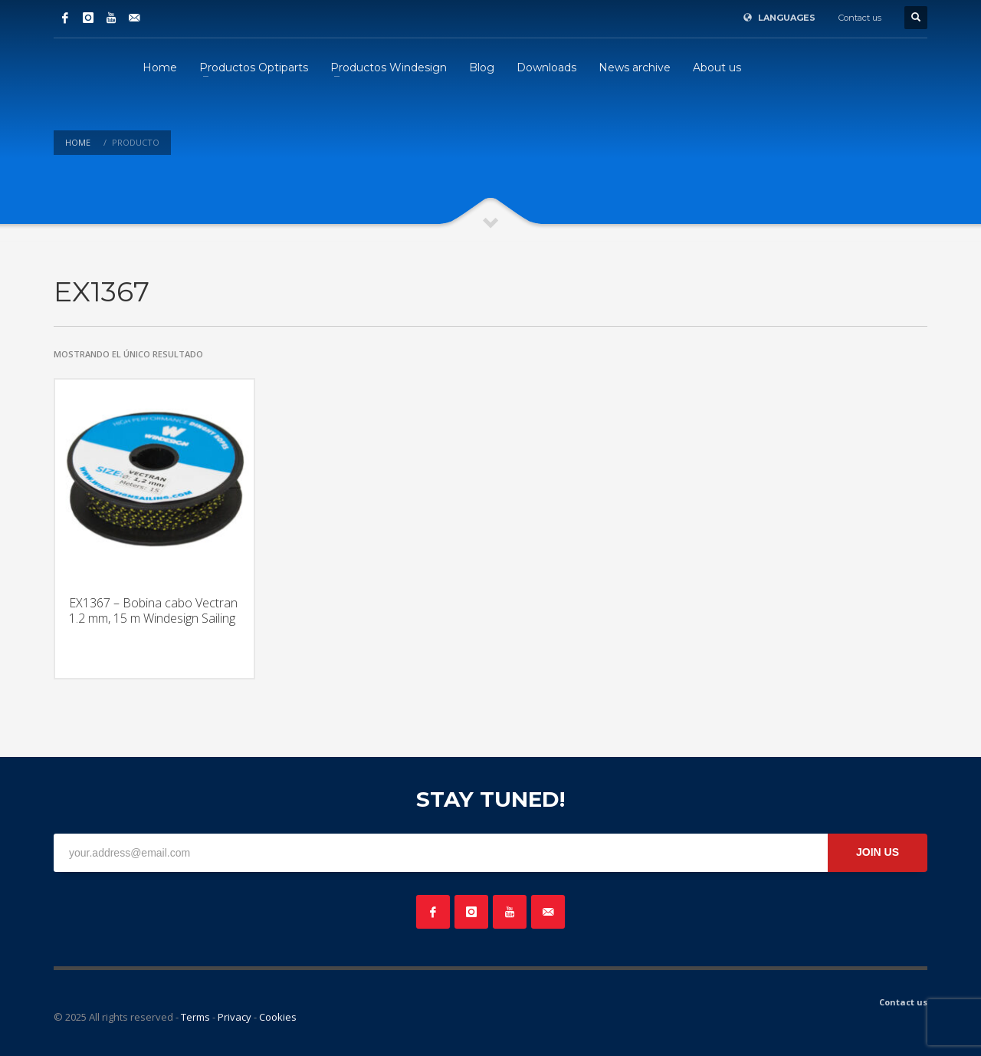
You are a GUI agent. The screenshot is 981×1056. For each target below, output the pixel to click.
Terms (195, 1017)
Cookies (278, 1017)
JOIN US (877, 852)
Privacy (234, 1017)
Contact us (859, 17)
